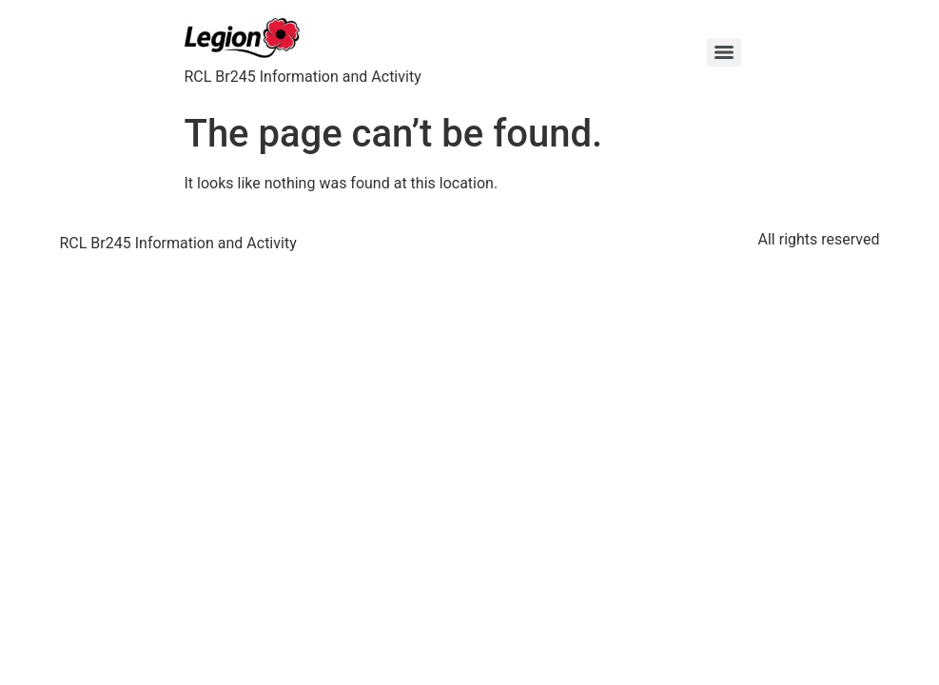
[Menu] (724, 52)
